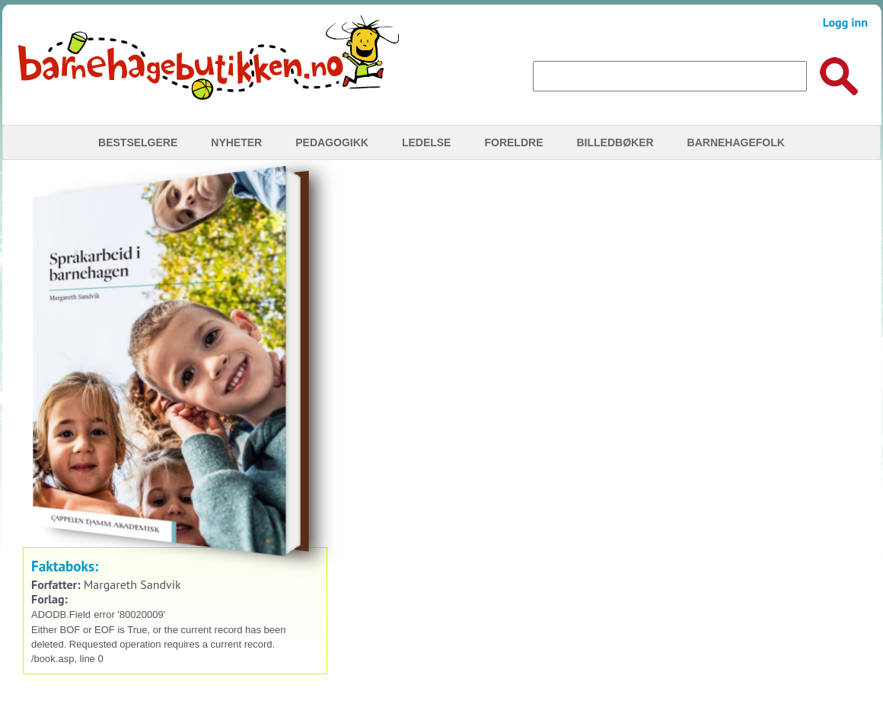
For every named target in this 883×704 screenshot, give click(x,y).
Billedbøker (614, 142)
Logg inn (845, 22)
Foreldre (513, 142)
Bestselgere (137, 142)
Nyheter (236, 142)
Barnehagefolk (736, 142)
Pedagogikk (331, 142)
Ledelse (426, 142)
